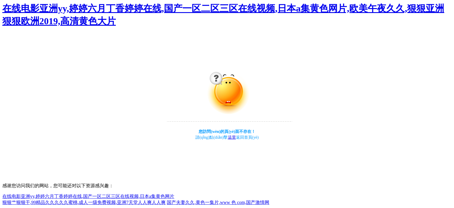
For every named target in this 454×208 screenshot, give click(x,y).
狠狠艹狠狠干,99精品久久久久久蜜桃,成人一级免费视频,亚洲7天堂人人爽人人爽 (84, 202)
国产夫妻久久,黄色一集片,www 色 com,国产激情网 (218, 202)
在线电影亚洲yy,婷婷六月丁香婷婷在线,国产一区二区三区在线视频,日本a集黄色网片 (88, 196)
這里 (232, 137)
